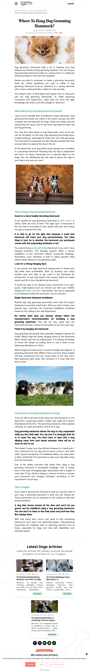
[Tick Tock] (54, 643)
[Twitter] (45, 643)
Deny (41, 664)
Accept (30, 664)
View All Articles (44, 651)
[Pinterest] (49, 643)
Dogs (31, 10)
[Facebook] (35, 643)
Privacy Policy (44, 670)
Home (17, 10)
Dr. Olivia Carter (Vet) (45, 30)
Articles (24, 10)
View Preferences (56, 664)
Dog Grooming (40, 10)
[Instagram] (40, 643)
